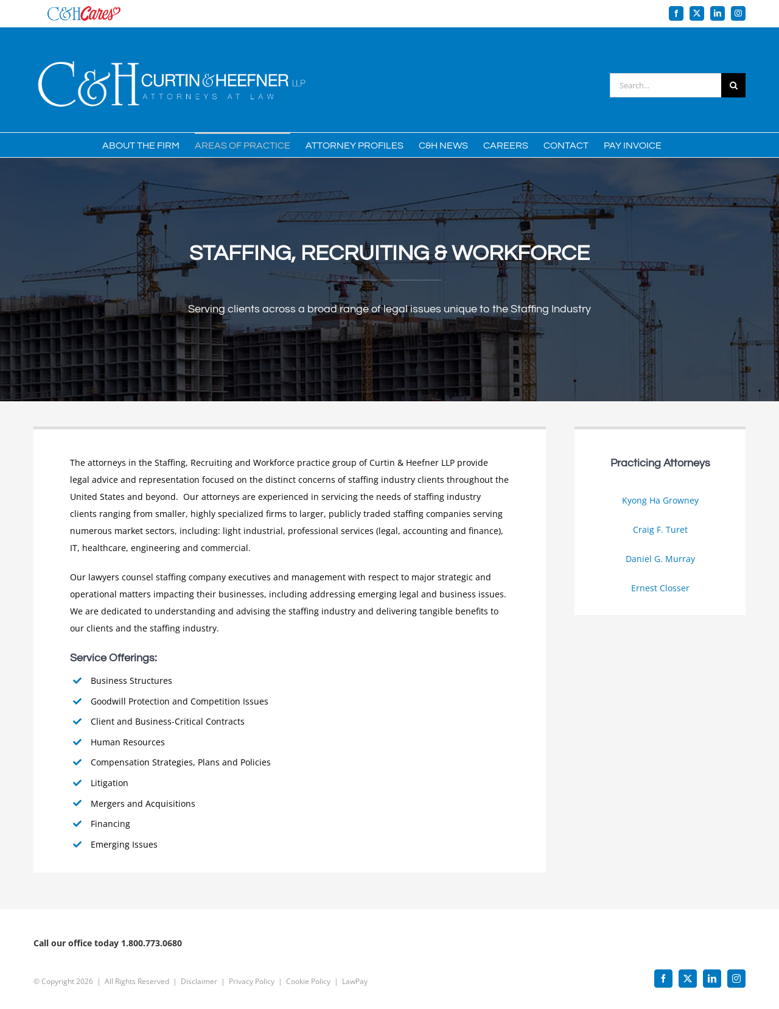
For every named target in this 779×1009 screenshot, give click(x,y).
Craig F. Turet (660, 529)
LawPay (355, 976)
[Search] (733, 85)
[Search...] (665, 85)
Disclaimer (199, 976)
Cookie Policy (308, 976)
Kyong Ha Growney (660, 500)
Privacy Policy (251, 976)
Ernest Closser (660, 588)
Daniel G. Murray (660, 558)
